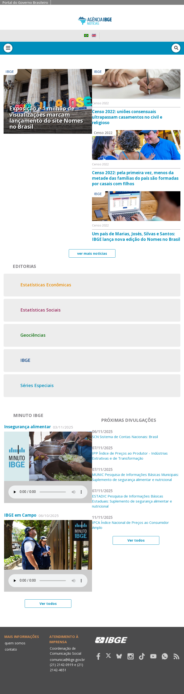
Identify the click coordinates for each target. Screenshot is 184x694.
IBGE (25, 360)
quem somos (15, 643)
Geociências (33, 335)
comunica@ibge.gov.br (67, 659)
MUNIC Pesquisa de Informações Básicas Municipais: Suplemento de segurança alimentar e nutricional (135, 477)
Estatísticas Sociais (40, 310)
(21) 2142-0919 (61, 664)
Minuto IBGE (28, 415)
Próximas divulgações (128, 420)
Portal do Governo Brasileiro (25, 2)
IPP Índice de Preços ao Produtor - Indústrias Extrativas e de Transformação (130, 456)
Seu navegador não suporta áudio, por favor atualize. (47, 492)
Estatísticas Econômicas (45, 285)
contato (11, 649)
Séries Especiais (37, 385)
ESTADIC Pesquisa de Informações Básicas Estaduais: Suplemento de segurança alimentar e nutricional (132, 501)
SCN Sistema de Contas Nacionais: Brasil (125, 436)
